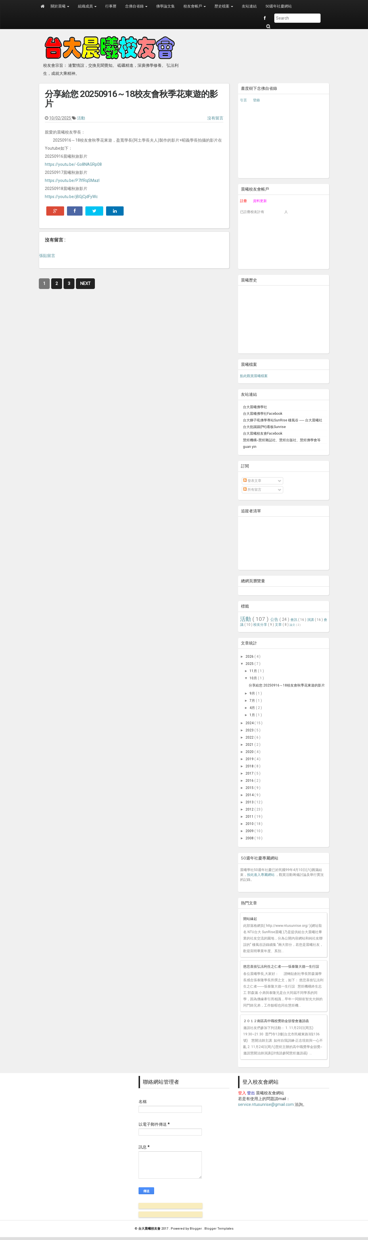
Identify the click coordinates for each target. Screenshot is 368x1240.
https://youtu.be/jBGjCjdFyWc (71, 196)
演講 (311, 620)
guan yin (249, 447)
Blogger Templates (218, 1229)
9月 (253, 693)
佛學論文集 (165, 6)
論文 (293, 624)
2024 (250, 723)
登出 (251, 1093)
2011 (250, 817)
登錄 (256, 100)
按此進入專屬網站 (261, 875)
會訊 (294, 620)
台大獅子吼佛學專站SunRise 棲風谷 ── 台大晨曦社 (282, 420)
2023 (250, 730)
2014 (250, 795)
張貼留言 (47, 255)
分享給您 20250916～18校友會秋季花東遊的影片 (131, 99)
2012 (250, 809)
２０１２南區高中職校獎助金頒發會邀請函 (276, 1021)
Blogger (196, 1229)
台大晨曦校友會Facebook (262, 433)
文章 (279, 625)
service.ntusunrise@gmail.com (266, 1104)
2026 (250, 657)
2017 (250, 773)
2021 (250, 745)
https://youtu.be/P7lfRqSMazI (72, 180)
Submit (268, 26)
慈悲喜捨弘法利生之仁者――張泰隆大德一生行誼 (281, 967)
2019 (250, 759)
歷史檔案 (223, 6)
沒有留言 (215, 118)
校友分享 (260, 625)
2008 (250, 838)
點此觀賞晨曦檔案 (254, 376)
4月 (253, 708)
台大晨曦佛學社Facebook (262, 414)
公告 (274, 619)
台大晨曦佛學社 (255, 407)
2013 (250, 802)
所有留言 (252, 490)
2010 (250, 824)
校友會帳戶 (194, 6)
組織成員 (87, 6)
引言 (243, 100)
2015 (250, 788)
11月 (254, 671)
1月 (253, 715)
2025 (250, 664)
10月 (254, 678)
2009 (250, 831)
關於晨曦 (60, 6)
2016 (250, 781)
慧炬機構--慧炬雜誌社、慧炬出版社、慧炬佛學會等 (282, 440)
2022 (250, 737)
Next (85, 283)
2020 (250, 752)
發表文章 (252, 481)
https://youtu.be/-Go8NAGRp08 (73, 164)
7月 (253, 701)
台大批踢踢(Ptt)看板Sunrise (264, 427)
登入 (242, 1093)
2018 (250, 766)
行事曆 (110, 6)
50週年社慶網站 (278, 6)
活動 (81, 118)
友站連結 (249, 6)
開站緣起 (250, 919)
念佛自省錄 (136, 6)
